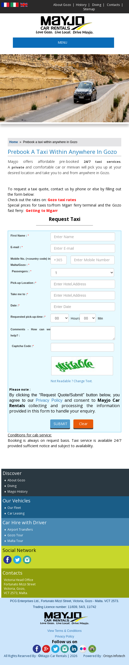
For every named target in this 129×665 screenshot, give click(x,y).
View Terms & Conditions (64, 631)
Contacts (113, 5)
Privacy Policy (49, 400)
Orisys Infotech (114, 656)
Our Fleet (14, 507)
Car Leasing (15, 513)
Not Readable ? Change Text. (82, 381)
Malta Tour (15, 541)
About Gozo (62, 5)
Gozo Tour (15, 535)
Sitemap (89, 9)
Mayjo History (17, 491)
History (81, 5)
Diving (96, 5)
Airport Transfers (20, 529)
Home (13, 142)
